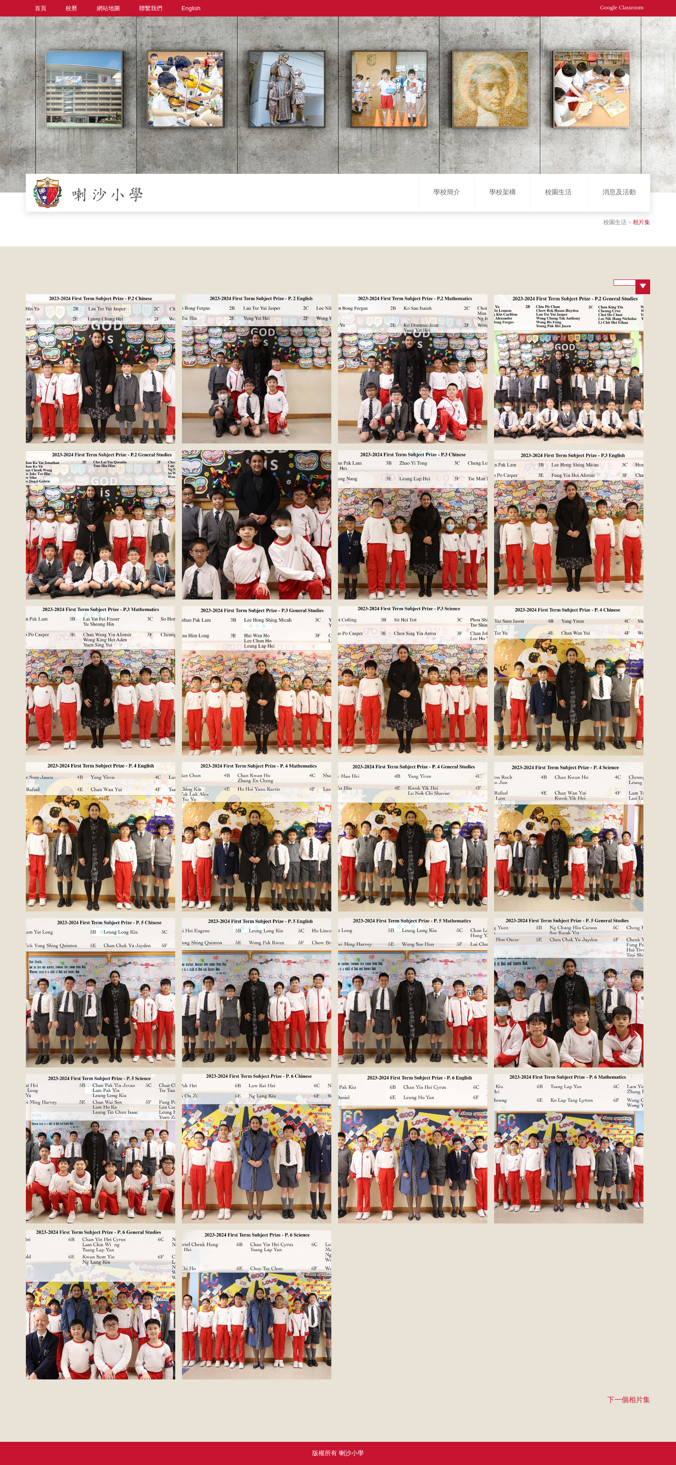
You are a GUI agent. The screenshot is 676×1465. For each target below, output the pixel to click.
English (191, 7)
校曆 (71, 7)
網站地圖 (108, 7)
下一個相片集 (628, 1399)
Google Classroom (621, 7)
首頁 (40, 7)
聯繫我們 (150, 7)
